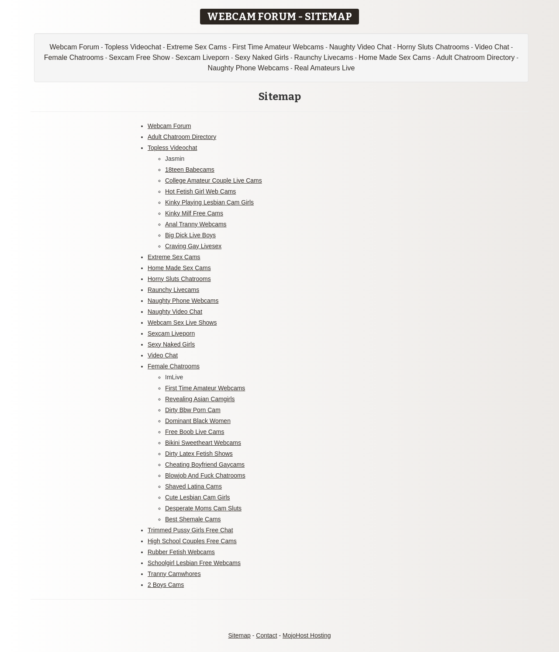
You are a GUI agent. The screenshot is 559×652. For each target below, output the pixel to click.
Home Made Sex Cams (395, 57)
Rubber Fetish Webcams (181, 551)
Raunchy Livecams (323, 57)
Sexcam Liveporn (202, 57)
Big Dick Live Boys (190, 235)
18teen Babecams (189, 169)
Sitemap (239, 635)
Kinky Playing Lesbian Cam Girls (209, 202)
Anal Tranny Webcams (196, 224)
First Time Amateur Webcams (278, 47)
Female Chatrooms (74, 57)
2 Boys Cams (166, 584)
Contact (266, 635)
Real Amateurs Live (324, 68)
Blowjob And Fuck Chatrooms (205, 475)
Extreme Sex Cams (197, 47)
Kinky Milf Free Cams (194, 213)
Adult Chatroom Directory (475, 57)
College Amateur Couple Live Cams (213, 180)
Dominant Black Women (198, 420)
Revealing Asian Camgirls (200, 398)
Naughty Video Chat (360, 47)
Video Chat (492, 47)
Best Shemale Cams (193, 519)
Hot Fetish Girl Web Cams (200, 191)
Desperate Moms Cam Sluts (203, 508)
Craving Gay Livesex (193, 246)
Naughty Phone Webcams (248, 68)
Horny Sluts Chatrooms (433, 47)
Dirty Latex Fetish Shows (199, 453)
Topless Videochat (133, 47)
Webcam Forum (75, 47)
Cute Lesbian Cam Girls (197, 497)
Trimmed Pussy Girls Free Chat (190, 530)
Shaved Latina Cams (193, 486)
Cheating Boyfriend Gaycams (205, 464)
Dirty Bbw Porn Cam (193, 409)
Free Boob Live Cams (194, 431)
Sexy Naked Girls (262, 57)
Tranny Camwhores (174, 573)
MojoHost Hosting (307, 635)
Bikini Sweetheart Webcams (203, 442)
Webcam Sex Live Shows (182, 322)
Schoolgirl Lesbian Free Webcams (194, 562)
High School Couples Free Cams (192, 541)
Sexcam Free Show (139, 57)
